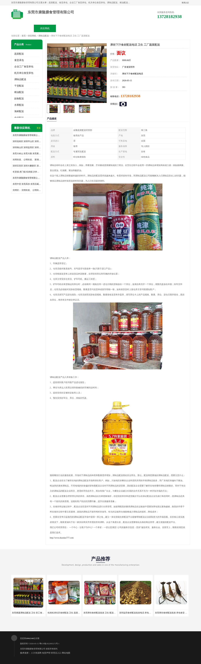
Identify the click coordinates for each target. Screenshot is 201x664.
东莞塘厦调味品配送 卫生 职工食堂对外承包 (32, 613)
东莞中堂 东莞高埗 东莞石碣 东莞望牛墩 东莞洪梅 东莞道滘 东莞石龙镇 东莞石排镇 (27, 184)
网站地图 (66, 653)
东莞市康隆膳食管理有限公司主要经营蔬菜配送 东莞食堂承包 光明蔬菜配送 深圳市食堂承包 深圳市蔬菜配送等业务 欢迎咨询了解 (27, 135)
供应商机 (45, 28)
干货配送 (19, 85)
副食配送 (19, 98)
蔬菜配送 (19, 53)
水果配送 (19, 105)
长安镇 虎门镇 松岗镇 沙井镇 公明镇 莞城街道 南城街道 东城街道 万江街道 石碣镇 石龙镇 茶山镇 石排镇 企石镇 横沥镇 (27, 172)
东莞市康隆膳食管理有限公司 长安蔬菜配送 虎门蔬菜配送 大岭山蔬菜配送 (27, 178)
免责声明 (46, 653)
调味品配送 (43, 36)
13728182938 (130, 96)
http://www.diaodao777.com (62, 538)
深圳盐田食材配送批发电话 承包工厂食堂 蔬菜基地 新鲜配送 (147, 613)
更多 (39, 128)
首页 (24, 36)
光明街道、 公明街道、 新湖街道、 (27, 160)
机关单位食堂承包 (23, 73)
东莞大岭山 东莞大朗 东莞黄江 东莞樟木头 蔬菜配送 (27, 153)
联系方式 (156, 28)
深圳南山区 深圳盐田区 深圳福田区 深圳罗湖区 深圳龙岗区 (27, 147)
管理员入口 (56, 653)
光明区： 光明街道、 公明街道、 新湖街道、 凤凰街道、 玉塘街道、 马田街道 (27, 190)
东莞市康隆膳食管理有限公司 (32, 649)
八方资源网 (36, 653)
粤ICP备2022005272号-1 (49, 643)
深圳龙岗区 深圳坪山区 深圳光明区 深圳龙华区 (27, 141)
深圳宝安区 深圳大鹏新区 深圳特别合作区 (27, 166)
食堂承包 (19, 60)
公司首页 (22, 28)
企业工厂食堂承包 (23, 66)
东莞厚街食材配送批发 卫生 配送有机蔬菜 (102, 613)
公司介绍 (89, 28)
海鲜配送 (19, 111)
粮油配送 (19, 92)
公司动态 (112, 28)
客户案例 (134, 28)
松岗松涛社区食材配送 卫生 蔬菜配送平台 (67, 613)
